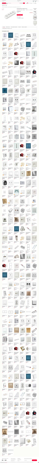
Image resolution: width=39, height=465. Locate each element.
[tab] (3, 27)
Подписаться (34, 460)
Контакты (18, 1)
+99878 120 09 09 (4, 0)
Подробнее (6, 464)
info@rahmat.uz (19, 0)
